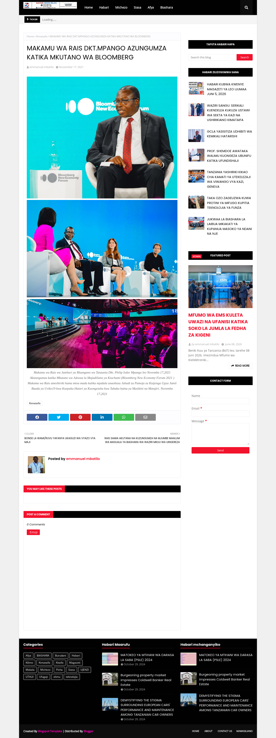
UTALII (29, 677)
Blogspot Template (50, 731)
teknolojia (72, 677)
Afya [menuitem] (151, 7)
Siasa (71, 669)
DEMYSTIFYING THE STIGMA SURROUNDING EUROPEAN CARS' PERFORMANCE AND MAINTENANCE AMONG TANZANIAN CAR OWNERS (147, 707)
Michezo (45, 669)
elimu (57, 677)
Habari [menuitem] (104, 7)
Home (30, 36)
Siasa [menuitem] (137, 7)
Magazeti (74, 662)
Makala (30, 669)
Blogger (88, 731)
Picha (59, 669)
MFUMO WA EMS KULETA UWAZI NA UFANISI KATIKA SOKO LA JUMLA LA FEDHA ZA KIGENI (218, 325)
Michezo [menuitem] (121, 7)
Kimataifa (42, 36)
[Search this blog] (212, 57)
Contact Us (225, 731)
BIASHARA (43, 655)
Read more (242, 365)
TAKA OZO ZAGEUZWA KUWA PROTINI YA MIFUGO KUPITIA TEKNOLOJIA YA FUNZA (229, 203)
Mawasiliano (244, 731)
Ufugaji (43, 677)
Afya (28, 655)
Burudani (60, 655)
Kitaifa (59, 662)
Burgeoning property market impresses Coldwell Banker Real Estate (146, 680)
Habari (76, 655)
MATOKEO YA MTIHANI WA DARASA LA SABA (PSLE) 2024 (147, 657)
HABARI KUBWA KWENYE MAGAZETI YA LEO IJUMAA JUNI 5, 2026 (226, 89)
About (208, 731)
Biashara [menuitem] (166, 7)
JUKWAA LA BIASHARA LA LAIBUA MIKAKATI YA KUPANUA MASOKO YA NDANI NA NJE (229, 226)
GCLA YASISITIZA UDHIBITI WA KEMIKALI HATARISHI (229, 134)
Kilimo (29, 662)
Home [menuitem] (88, 7)
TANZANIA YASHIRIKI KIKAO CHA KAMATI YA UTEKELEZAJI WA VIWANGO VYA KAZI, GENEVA (229, 179)
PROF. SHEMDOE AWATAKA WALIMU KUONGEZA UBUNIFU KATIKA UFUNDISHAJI (229, 156)
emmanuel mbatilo (42, 67)
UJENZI (85, 669)
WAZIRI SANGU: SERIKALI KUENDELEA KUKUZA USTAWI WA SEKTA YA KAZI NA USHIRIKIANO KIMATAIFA (228, 112)
